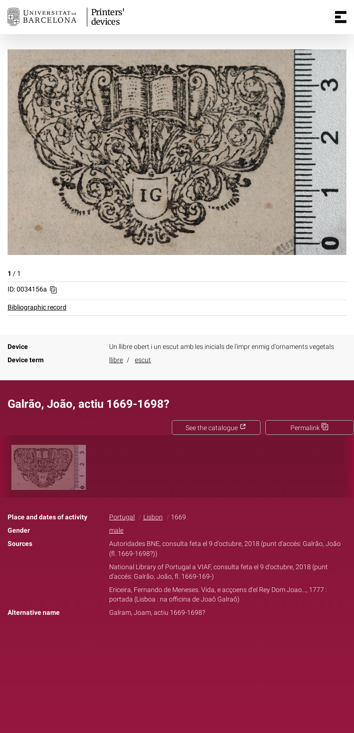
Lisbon (153, 517)
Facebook (150, 642)
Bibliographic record (37, 307)
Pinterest (193, 642)
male (116, 530)
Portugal (122, 517)
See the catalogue (216, 428)
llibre (116, 360)
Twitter (171, 642)
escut (143, 360)
